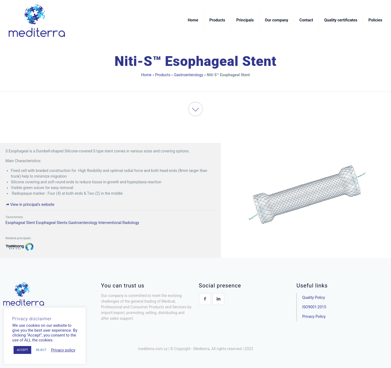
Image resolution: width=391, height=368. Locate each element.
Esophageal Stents (51, 222)
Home (146, 75)
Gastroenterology (188, 75)
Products (162, 75)
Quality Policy (313, 297)
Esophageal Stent (20, 222)
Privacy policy (63, 350)
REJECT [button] (41, 350)
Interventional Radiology (118, 222)
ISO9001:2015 (314, 307)
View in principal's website (29, 204)
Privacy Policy (314, 316)
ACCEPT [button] (22, 350)
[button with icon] (205, 299)
